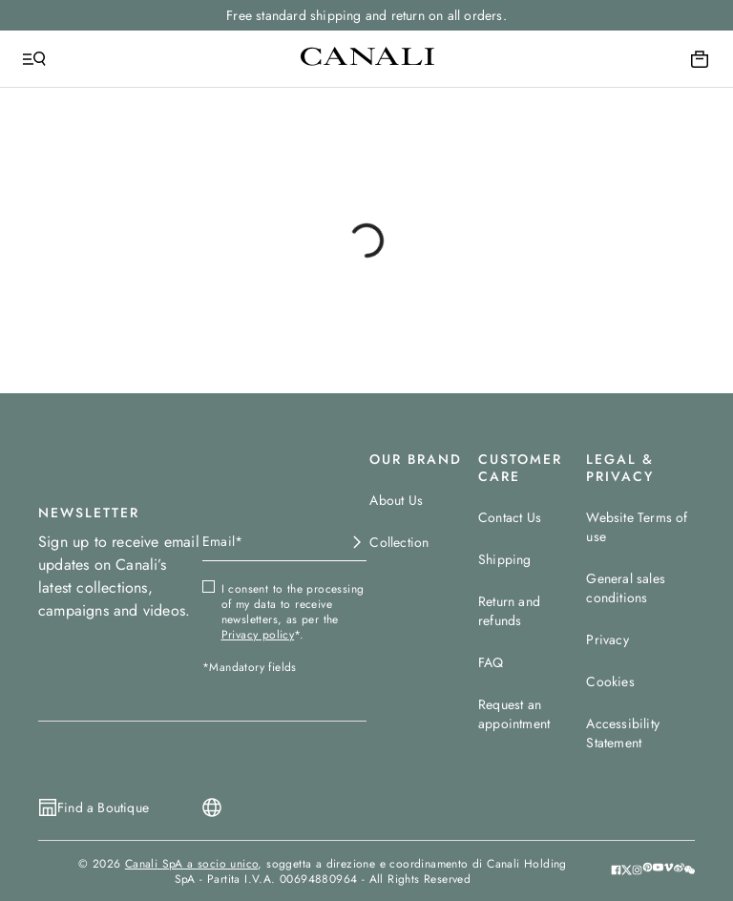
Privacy (607, 639)
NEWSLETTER (88, 512)
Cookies (610, 681)
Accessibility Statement (623, 733)
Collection (399, 542)
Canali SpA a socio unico (192, 863)
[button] (689, 870)
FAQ (491, 662)
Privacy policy (258, 634)
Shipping (505, 559)
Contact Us (509, 517)
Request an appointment (514, 714)
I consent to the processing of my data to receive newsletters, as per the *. (293, 611)
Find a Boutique (103, 807)
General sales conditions (625, 588)
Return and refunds (509, 611)
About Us (396, 500)
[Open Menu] (34, 59)
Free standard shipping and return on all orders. (366, 15)
